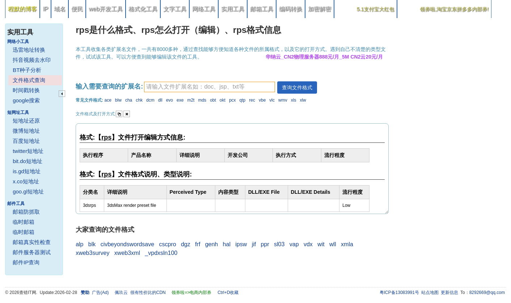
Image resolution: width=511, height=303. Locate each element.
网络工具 (203, 9)
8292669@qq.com (487, 292)
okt (222, 100)
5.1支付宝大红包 (375, 9)
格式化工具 (142, 9)
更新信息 (449, 292)
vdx (308, 244)
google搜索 (26, 100)
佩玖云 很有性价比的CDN (140, 292)
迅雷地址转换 (29, 50)
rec (252, 100)
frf (197, 244)
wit (321, 244)
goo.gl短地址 (28, 191)
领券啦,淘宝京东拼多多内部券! (454, 9)
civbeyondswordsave (128, 244)
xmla (347, 244)
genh (211, 244)
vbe (262, 100)
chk (139, 100)
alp (79, 244)
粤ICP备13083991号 (399, 292)
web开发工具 (105, 9)
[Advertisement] (451, 126)
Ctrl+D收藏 (228, 292)
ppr (265, 244)
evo (169, 100)
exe (180, 100)
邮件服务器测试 (32, 252)
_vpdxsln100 (161, 253)
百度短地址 (26, 141)
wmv (282, 100)
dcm (150, 100)
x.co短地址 (26, 181)
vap (294, 244)
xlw (303, 100)
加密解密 (319, 9)
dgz (185, 244)
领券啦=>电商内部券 (191, 292)
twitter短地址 (28, 151)
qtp (243, 100)
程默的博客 (22, 9)
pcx (232, 100)
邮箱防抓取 (26, 212)
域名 (60, 9)
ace (107, 100)
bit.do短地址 (27, 161)
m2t (190, 100)
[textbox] (209, 87)
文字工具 (174, 9)
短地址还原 (26, 121)
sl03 (279, 244)
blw (118, 100)
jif (254, 244)
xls (293, 100)
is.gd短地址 (27, 171)
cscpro (167, 244)
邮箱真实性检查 (32, 242)
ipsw (241, 244)
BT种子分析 (27, 70)
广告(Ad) (100, 292)
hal (227, 244)
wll (332, 244)
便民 (77, 9)
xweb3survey (92, 253)
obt (213, 100)
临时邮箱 (23, 222)
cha (128, 100)
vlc (272, 100)
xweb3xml (127, 253)
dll (160, 100)
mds (202, 100)
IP (45, 9)
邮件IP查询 (26, 262)
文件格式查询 (29, 80)
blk (92, 244)
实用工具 (232, 9)
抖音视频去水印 (32, 60)
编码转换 (290, 9)
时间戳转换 (26, 90)
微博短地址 (26, 131)
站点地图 (430, 292)
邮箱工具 (261, 9)
